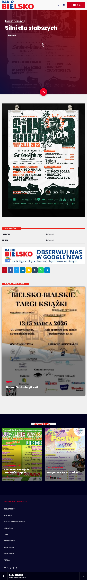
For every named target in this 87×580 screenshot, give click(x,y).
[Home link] (18, 5)
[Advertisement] (43, 70)
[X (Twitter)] (8, 568)
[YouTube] (5, 568)
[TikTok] (11, 568)
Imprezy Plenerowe (15, 21)
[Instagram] (13, 568)
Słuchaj (76, 5)
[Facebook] (16, 568)
